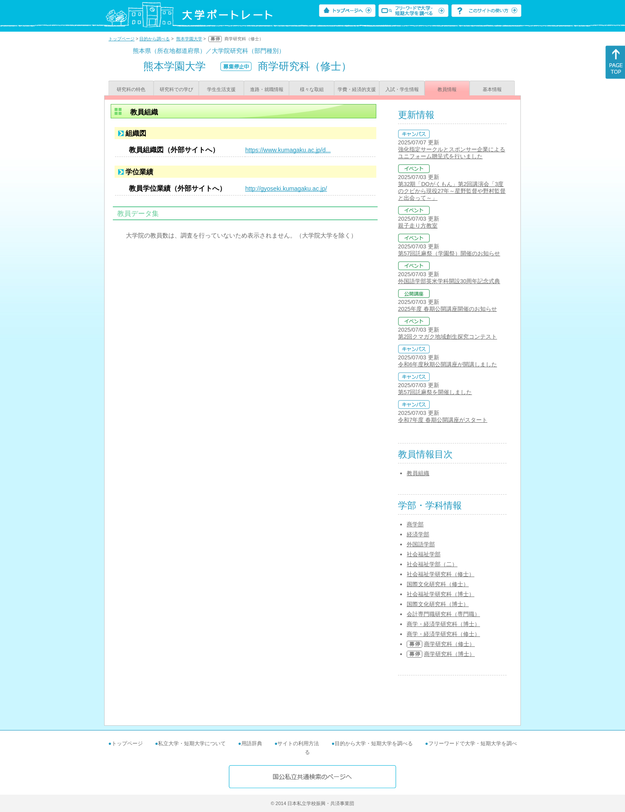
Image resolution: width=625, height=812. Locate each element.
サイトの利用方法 (298, 743)
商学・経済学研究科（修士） (443, 634)
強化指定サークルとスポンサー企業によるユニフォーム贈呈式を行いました (451, 153)
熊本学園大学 (189, 38)
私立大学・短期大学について (192, 743)
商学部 (415, 524)
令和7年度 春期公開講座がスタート (442, 420)
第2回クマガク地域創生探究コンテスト (447, 336)
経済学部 (418, 534)
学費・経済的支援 (357, 89)
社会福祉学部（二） (432, 564)
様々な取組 (312, 89)
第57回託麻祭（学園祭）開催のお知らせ (449, 253)
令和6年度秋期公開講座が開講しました (447, 364)
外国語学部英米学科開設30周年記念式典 (449, 281)
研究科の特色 (131, 89)
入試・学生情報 (402, 89)
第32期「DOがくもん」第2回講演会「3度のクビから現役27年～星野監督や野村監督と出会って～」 (452, 191)
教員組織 (418, 473)
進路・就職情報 (266, 89)
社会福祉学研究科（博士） (440, 594)
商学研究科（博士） (449, 654)
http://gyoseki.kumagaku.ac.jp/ (286, 188)
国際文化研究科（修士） (438, 584)
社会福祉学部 (424, 554)
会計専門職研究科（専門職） (443, 614)
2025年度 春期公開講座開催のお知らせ (447, 309)
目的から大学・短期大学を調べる (374, 743)
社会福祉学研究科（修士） (440, 574)
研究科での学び (176, 89)
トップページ (122, 38)
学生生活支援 (221, 89)
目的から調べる (154, 38)
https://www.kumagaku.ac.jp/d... (288, 150)
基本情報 (492, 89)
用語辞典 (251, 743)
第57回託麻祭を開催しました (435, 392)
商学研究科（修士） (449, 644)
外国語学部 (421, 544)
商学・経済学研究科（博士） (443, 624)
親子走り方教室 (418, 225)
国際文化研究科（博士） (438, 604)
